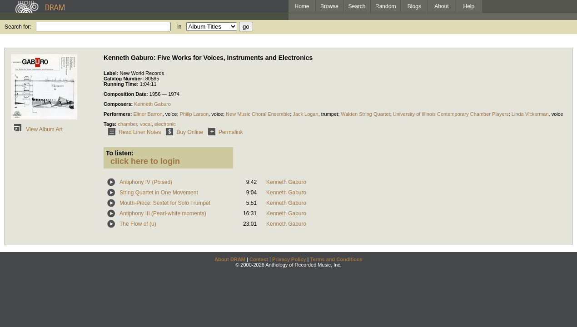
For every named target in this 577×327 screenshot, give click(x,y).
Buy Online (183, 132)
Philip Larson (194, 114)
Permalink (224, 132)
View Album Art (37, 129)
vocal (146, 124)
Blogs (414, 6)
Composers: (119, 104)
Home (301, 6)
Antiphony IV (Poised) (145, 182)
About (441, 6)
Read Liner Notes (133, 132)
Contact (258, 259)
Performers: (118, 114)
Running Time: (122, 84)
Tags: (111, 124)
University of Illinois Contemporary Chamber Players (451, 114)
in (179, 27)
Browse (329, 6)
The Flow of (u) (137, 224)
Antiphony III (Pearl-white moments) (162, 213)
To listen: (120, 153)
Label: (111, 73)
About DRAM (229, 259)
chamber (127, 124)
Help (469, 6)
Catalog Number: (124, 78)
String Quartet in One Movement (158, 192)
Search (357, 6)
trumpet (329, 114)
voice (171, 114)
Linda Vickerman (530, 114)
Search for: (18, 27)
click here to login (145, 161)
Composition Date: (126, 94)
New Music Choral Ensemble (258, 114)
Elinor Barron (147, 114)
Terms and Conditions (336, 259)
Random (385, 6)
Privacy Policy (289, 259)
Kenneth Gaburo (152, 104)
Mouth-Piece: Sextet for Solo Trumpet (164, 203)
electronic (165, 124)
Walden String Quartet (365, 114)
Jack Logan (305, 114)
